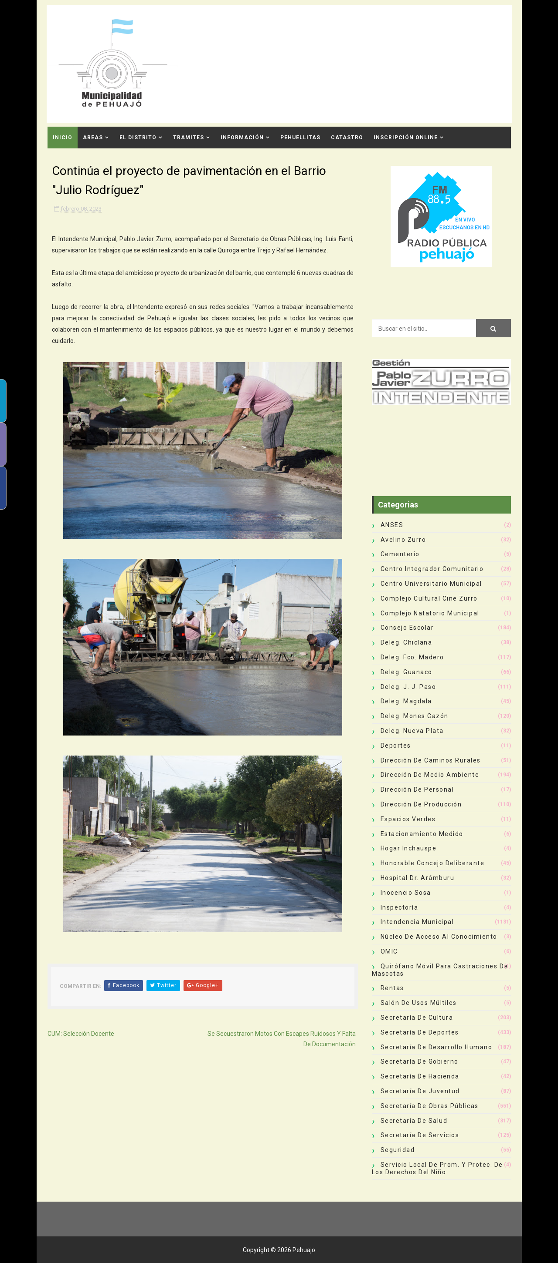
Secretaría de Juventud (420, 1091)
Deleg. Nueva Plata (412, 730)
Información (242, 137)
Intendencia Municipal (417, 921)
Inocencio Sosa (406, 892)
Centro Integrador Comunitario (432, 568)
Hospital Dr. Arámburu (418, 877)
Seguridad (398, 1149)
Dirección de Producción (421, 804)
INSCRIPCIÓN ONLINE (406, 137)
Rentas (392, 987)
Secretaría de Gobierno (420, 1061)
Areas (93, 137)
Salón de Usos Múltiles (419, 1002)
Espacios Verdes (408, 819)
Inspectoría (399, 907)
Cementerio (400, 554)
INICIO (62, 137)
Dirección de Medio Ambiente (430, 774)
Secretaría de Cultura (417, 1017)
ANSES (392, 524)
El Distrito (138, 137)
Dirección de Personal (417, 789)
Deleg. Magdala (406, 701)
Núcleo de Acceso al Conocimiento (439, 936)
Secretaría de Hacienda (420, 1076)
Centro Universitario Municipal (431, 583)
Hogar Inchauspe (409, 848)
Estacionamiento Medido (422, 833)
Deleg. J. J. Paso (408, 686)
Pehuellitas (300, 137)
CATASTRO (347, 137)
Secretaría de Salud (414, 1120)
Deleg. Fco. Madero (412, 657)
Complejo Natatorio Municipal (430, 613)
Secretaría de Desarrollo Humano (437, 1047)
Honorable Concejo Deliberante (433, 863)
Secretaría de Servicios (420, 1135)
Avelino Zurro (403, 539)
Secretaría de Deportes (420, 1032)
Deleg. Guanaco (406, 671)
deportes (396, 745)
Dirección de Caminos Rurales (431, 760)
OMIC (389, 951)
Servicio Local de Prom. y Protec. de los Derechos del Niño (437, 1168)
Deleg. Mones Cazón (415, 715)
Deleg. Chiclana (406, 642)
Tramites (188, 137)
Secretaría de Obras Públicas (430, 1105)
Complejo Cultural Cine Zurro (429, 598)
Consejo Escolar (407, 627)
